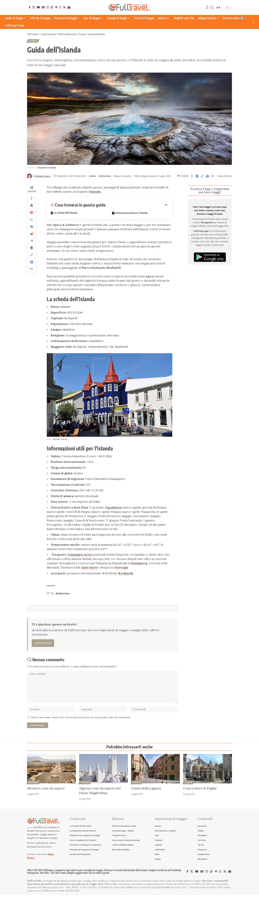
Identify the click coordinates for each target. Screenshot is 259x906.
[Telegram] (56, 7)
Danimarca (139, 568)
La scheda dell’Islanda (65, 217)
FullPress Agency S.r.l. (52, 898)
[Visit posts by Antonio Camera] (29, 177)
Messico (33, 792)
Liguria (137, 792)
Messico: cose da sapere (46, 797)
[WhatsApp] (60, 7)
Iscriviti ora (43, 647)
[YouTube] (38, 7)
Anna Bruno (33, 895)
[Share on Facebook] (192, 179)
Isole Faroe (89, 572)
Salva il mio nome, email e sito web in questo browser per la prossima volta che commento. (81, 725)
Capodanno (113, 512)
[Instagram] (48, 7)
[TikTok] (52, 7)
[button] (212, 7)
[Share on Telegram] (32, 251)
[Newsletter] (69, 7)
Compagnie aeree (79, 559)
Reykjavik (125, 578)
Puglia (188, 792)
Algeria (85, 792)
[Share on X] (197, 179)
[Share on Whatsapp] (32, 227)
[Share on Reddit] (32, 243)
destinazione (109, 176)
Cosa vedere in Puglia (200, 797)
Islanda (33, 41)
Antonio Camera (44, 176)
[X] (33, 7)
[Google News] (43, 7)
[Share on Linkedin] (32, 235)
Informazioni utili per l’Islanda (131, 217)
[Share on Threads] (32, 259)
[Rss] (64, 7)
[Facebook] (29, 7)
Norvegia (121, 572)
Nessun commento (128, 176)
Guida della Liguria (146, 797)
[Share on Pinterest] (32, 219)
